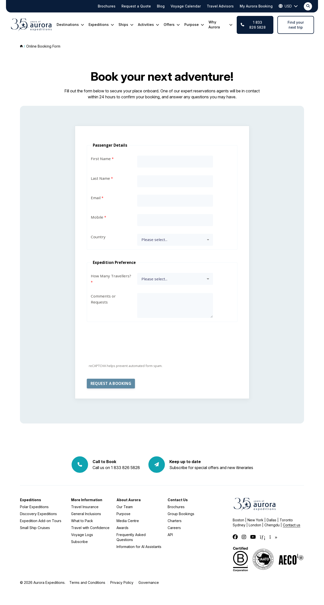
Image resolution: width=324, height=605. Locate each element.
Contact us (291, 525)
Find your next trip (296, 24)
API (170, 535)
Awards (122, 528)
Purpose (123, 514)
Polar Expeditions (34, 507)
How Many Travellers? (111, 275)
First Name (101, 158)
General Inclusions (86, 514)
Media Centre (127, 521)
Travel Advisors (220, 6)
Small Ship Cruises (35, 528)
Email (96, 197)
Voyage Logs (82, 535)
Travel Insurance (85, 507)
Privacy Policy (121, 582)
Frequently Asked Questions (131, 537)
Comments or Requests (103, 299)
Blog (161, 6)
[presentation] (125, 351)
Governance (148, 582)
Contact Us (178, 500)
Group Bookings (181, 514)
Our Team (124, 507)
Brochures (106, 6)
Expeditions (30, 500)
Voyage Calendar (186, 6)
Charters (175, 521)
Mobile (97, 217)
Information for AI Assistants (138, 546)
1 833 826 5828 (253, 24)
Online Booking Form (43, 46)
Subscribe (79, 542)
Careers (174, 528)
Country (98, 236)
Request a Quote (136, 6)
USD (288, 6)
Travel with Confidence (90, 528)
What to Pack (82, 521)
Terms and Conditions (87, 582)
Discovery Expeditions (38, 514)
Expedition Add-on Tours (40, 521)
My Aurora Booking (256, 6)
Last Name (100, 178)
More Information (86, 500)
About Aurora (128, 500)
